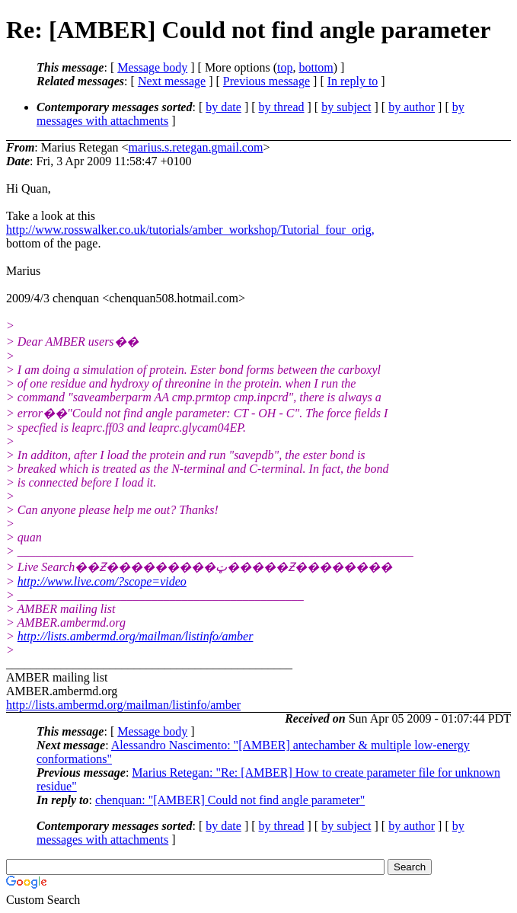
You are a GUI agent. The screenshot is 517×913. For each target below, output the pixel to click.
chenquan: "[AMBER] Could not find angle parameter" (230, 799)
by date (223, 107)
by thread (282, 107)
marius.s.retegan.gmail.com (196, 147)
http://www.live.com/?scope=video (102, 581)
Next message (172, 81)
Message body (152, 67)
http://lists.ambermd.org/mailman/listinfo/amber (136, 636)
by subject (346, 107)
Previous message (266, 81)
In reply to (352, 81)
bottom (315, 67)
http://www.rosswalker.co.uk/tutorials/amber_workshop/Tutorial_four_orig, (190, 229)
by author (411, 107)
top (284, 67)
